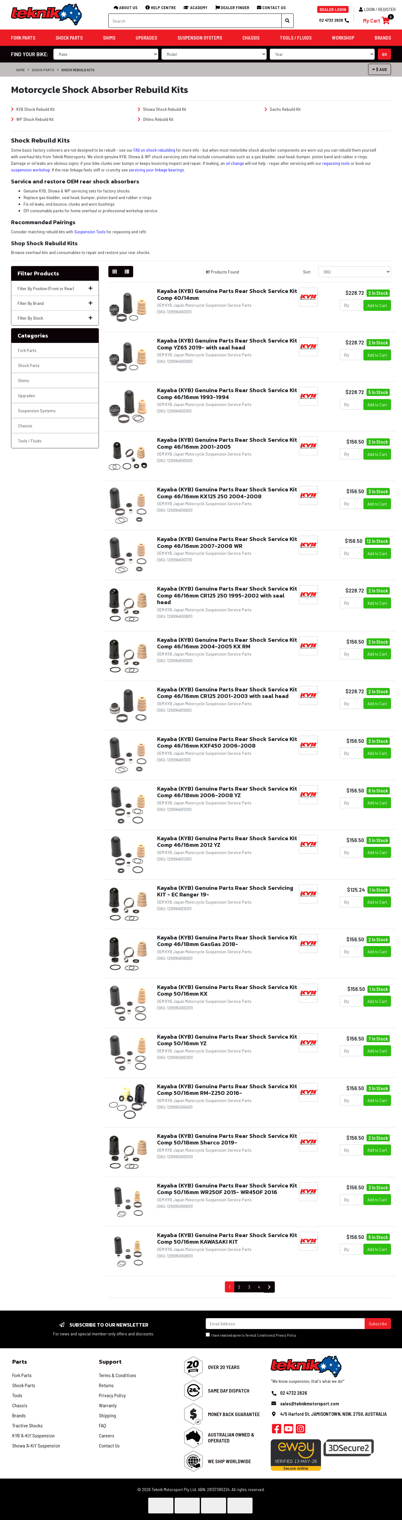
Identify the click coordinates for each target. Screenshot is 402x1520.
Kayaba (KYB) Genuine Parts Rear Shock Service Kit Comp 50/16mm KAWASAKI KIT (227, 1238)
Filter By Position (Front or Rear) (55, 288)
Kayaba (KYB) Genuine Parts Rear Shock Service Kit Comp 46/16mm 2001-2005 (227, 443)
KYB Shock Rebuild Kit (33, 109)
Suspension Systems (37, 410)
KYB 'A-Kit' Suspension (33, 1435)
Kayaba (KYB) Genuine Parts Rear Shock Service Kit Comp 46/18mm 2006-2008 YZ (227, 792)
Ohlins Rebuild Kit (155, 119)
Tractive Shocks (27, 1425)
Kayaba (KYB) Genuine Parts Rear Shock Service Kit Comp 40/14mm (227, 294)
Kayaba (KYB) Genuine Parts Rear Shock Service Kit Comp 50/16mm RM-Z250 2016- (227, 1089)
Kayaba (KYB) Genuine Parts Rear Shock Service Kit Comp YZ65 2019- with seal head (227, 344)
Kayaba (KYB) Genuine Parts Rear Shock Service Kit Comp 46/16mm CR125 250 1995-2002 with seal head (227, 595)
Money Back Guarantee (234, 1414)
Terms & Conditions (259, 1335)
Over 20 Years (224, 1367)
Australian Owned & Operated (231, 1437)
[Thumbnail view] (114, 271)
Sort (307, 271)
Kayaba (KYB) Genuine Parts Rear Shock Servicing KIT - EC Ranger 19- (225, 891)
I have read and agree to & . (251, 1335)
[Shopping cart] (376, 20)
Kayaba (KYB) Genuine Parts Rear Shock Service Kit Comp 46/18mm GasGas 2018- (227, 941)
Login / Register (377, 9)
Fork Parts (27, 350)
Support (110, 1361)
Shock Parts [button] (69, 38)
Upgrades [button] (146, 38)
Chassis (25, 425)
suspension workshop (30, 169)
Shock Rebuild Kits (78, 70)
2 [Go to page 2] (239, 1287)
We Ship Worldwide (229, 1461)
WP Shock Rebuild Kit (32, 119)
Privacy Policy (286, 1335)
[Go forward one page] (269, 1287)
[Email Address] (285, 1323)
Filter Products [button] (38, 273)
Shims (23, 380)
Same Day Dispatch (228, 1390)
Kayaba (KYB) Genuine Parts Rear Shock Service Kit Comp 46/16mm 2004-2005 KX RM (227, 643)
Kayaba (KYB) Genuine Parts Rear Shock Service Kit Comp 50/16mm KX (227, 990)
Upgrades (26, 395)
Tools (17, 1395)
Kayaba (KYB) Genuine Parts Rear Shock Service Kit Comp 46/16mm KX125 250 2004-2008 (227, 492)
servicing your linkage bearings (156, 169)
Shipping (107, 1415)
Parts (19, 1361)
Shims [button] (109, 38)
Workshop (343, 38)
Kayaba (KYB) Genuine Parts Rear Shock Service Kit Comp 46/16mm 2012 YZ (227, 841)
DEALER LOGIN (333, 9)
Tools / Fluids (29, 440)
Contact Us (109, 1445)
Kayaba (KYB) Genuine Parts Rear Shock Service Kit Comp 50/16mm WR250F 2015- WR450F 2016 (227, 1189)
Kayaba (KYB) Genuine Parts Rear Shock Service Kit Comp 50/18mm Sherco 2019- (227, 1139)
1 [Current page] (229, 1287)
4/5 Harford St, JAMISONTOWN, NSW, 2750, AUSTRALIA (333, 1414)
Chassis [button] (250, 38)
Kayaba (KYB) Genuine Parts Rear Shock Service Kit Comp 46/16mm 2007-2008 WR (227, 542)
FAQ (102, 1425)
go (384, 54)
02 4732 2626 (334, 20)
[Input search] (195, 21)
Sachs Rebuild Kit (282, 109)
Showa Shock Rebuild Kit (162, 109)
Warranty (108, 1405)
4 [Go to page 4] (259, 1287)
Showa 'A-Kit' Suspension (36, 1445)
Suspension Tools (90, 231)
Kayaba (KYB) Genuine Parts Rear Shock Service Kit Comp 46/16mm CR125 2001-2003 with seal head (227, 692)
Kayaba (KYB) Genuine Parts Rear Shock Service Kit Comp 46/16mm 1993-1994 (227, 393)
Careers (106, 1435)
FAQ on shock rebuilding (154, 150)
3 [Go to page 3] (249, 1287)
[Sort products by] (354, 271)
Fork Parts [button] (23, 38)
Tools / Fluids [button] (296, 38)
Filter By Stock (55, 318)
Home (20, 70)
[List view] (127, 271)
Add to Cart (377, 305)
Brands (19, 1415)
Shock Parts (43, 70)
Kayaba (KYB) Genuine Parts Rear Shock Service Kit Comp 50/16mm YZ (227, 1040)
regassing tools (336, 163)
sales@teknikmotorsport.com (309, 1403)
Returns (106, 1385)
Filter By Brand (55, 303)
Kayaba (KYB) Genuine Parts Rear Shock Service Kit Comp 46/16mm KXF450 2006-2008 (227, 742)
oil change (235, 163)
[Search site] (287, 21)
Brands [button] (383, 38)
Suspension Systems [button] (199, 38)
